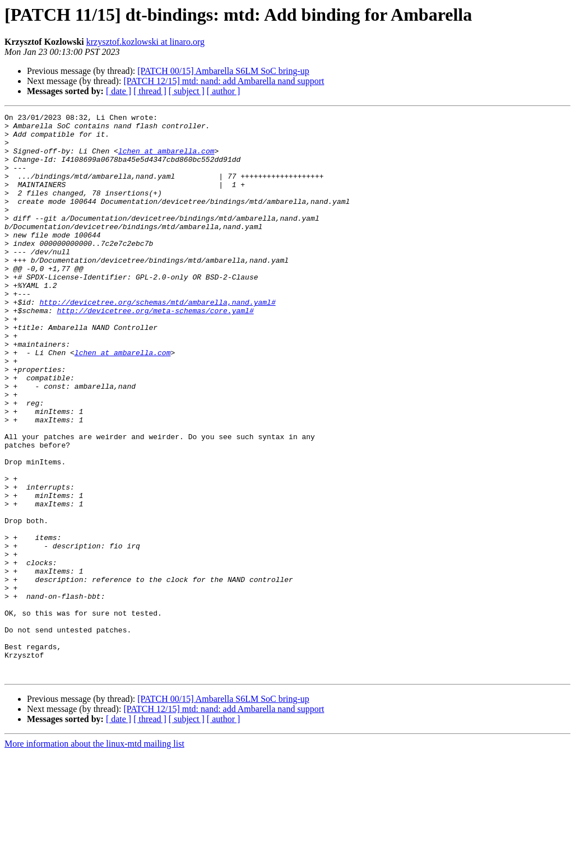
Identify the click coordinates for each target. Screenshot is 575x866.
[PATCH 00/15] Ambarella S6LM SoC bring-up (223, 71)
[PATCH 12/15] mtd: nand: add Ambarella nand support (223, 81)
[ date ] (118, 91)
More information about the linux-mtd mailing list (94, 856)
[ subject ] (187, 91)
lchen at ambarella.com (166, 159)
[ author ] (223, 91)
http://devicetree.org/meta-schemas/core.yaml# (155, 351)
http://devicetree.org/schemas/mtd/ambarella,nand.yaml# (157, 341)
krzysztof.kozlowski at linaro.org (145, 41)
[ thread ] (149, 91)
